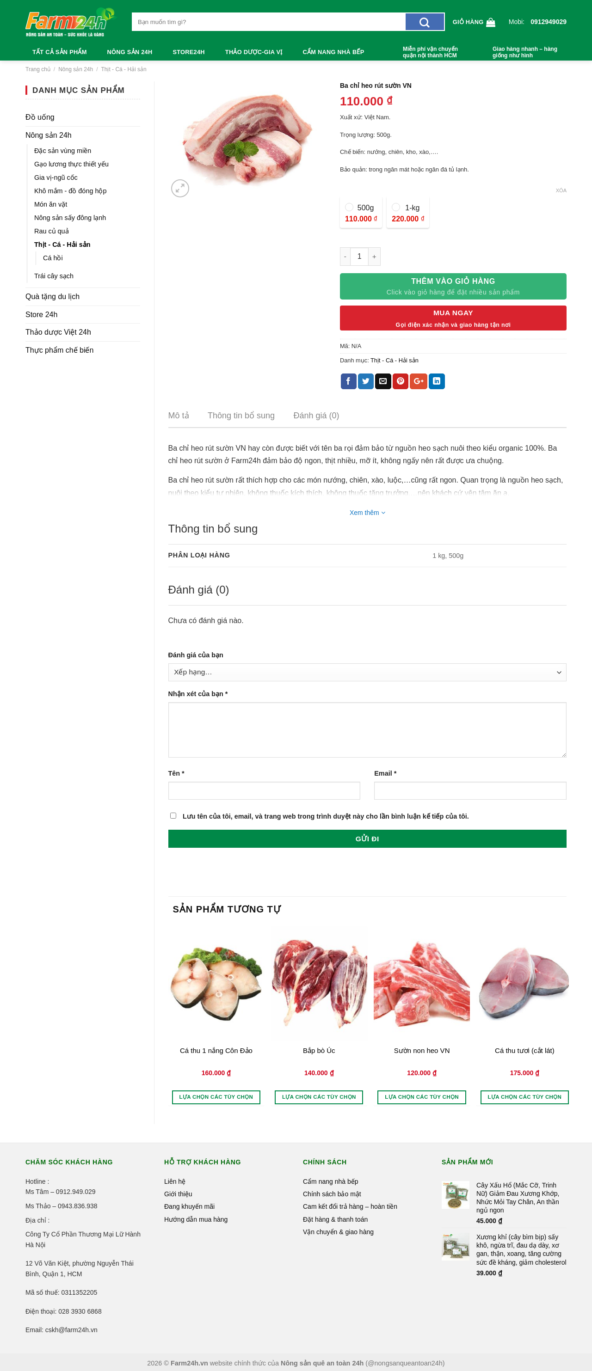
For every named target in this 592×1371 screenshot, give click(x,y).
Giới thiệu (178, 1194)
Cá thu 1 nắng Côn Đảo (216, 1050)
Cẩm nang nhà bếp (333, 52)
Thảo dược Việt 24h (58, 332)
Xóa (561, 190)
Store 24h (41, 314)
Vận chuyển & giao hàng (338, 1232)
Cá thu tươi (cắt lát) (525, 1050)
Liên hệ (174, 1181)
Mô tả (178, 415)
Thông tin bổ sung (241, 415)
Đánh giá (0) (316, 415)
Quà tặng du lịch (52, 296)
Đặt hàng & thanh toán (335, 1219)
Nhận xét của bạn (198, 694)
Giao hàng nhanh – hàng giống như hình (525, 52)
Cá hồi (53, 258)
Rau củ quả (51, 231)
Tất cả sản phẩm (59, 52)
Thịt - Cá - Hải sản (123, 69)
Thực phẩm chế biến (59, 350)
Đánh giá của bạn (195, 655)
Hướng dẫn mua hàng (196, 1219)
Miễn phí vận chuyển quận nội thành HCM (430, 52)
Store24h (188, 52)
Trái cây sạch (54, 276)
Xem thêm (367, 512)
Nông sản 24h (130, 52)
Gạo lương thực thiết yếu (71, 164)
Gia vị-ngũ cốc (56, 177)
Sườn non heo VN (422, 1050)
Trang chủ (37, 69)
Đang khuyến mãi (189, 1206)
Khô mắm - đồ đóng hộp (70, 191)
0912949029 (548, 21)
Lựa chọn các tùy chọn (216, 1097)
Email (385, 773)
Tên (176, 773)
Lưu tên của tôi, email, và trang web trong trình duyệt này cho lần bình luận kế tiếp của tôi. (326, 816)
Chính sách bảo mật (332, 1194)
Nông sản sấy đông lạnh (70, 217)
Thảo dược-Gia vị (254, 52)
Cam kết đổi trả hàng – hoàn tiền (350, 1206)
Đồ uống (40, 117)
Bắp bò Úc (319, 1050)
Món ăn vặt (50, 204)
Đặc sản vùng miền (62, 150)
